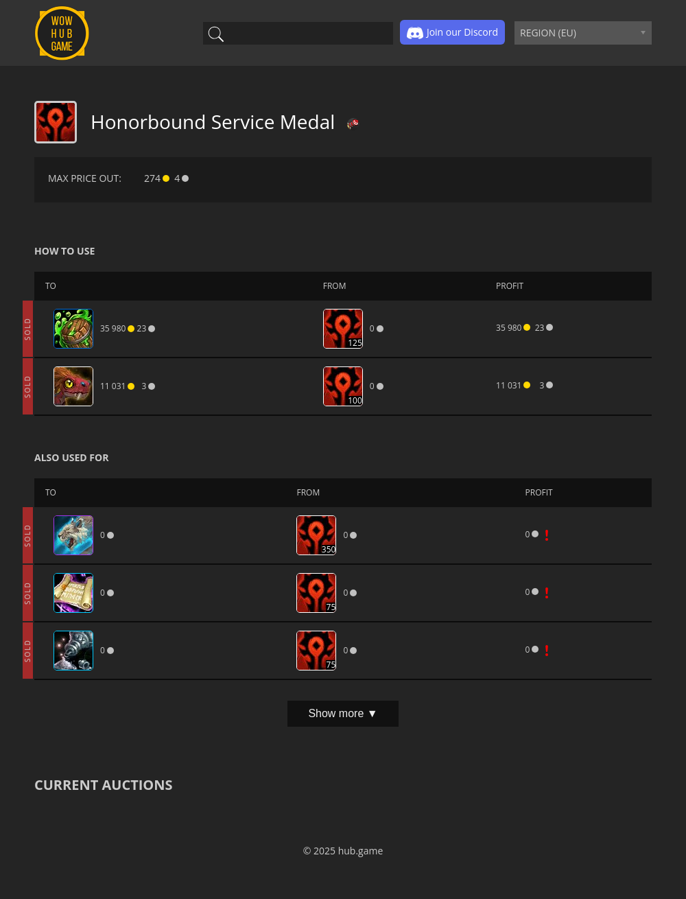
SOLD (27, 328)
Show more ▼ (342, 713)
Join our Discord (452, 33)
